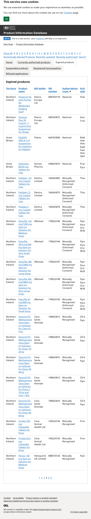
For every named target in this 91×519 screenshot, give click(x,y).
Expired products (65, 62)
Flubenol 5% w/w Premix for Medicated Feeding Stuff (25, 104)
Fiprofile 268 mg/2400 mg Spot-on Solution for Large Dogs (25, 267)
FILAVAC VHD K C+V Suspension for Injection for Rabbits (25, 143)
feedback (40, 38)
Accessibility (18, 498)
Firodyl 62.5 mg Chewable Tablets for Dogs (24, 444)
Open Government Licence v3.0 (47, 509)
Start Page (8, 44)
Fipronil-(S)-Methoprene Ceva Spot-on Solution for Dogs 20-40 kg (25, 365)
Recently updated (45, 56)
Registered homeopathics (47, 68)
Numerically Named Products (19, 56)
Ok (6, 18)
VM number (52, 90)
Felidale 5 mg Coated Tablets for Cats (24, 211)
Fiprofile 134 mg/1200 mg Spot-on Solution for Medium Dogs (25, 229)
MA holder (40, 88)
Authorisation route (70, 90)
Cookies (68, 12)
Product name (22, 90)
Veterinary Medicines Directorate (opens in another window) (31, 501)
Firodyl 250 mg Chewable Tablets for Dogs (24, 427)
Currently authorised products (34, 62)
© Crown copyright (78, 512)
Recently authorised (67, 56)
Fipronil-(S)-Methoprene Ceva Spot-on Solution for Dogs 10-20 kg (25, 344)
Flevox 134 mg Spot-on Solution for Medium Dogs (24, 461)
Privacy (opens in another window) (41, 498)
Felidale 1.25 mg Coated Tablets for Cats (25, 183)
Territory (11, 88)
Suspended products (17, 68)
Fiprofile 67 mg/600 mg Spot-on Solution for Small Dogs (24, 305)
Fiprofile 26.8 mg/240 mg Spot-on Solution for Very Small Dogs (24, 249)
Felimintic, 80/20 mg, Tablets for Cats (24, 168)
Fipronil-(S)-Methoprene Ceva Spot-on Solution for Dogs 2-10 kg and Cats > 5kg (25, 386)
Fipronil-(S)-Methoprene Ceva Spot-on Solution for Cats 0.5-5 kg (25, 324)
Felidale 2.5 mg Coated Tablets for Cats (24, 197)
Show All (8, 53)
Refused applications (17, 73)
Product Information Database (25, 33)
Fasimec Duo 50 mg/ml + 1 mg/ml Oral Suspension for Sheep (24, 125)
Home (9, 62)
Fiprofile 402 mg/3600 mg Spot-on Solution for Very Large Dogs (25, 286)
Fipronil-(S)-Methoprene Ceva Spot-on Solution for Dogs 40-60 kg (25, 408)
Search (82, 56)
